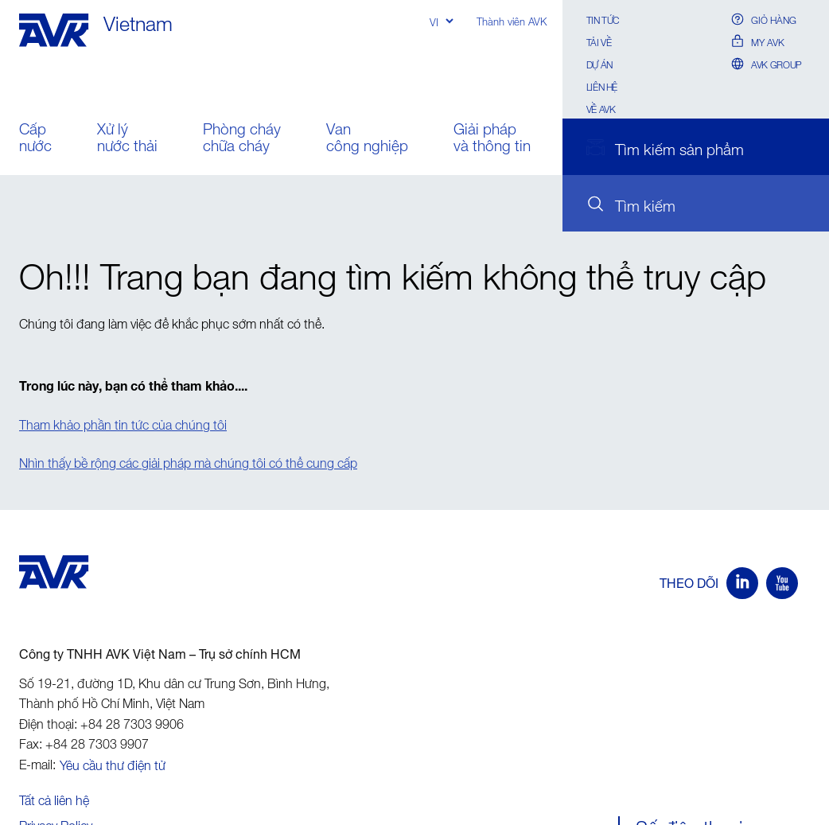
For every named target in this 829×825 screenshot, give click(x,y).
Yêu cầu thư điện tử (112, 763)
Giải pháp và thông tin (492, 138)
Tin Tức (602, 19)
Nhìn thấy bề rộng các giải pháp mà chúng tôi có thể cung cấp (188, 461)
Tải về (599, 41)
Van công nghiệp (367, 138)
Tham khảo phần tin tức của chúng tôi (123, 422)
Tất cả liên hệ (54, 798)
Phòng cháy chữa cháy (242, 138)
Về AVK (601, 108)
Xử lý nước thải (127, 138)
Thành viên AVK (512, 20)
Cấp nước (35, 138)
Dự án (599, 63)
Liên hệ (601, 85)
